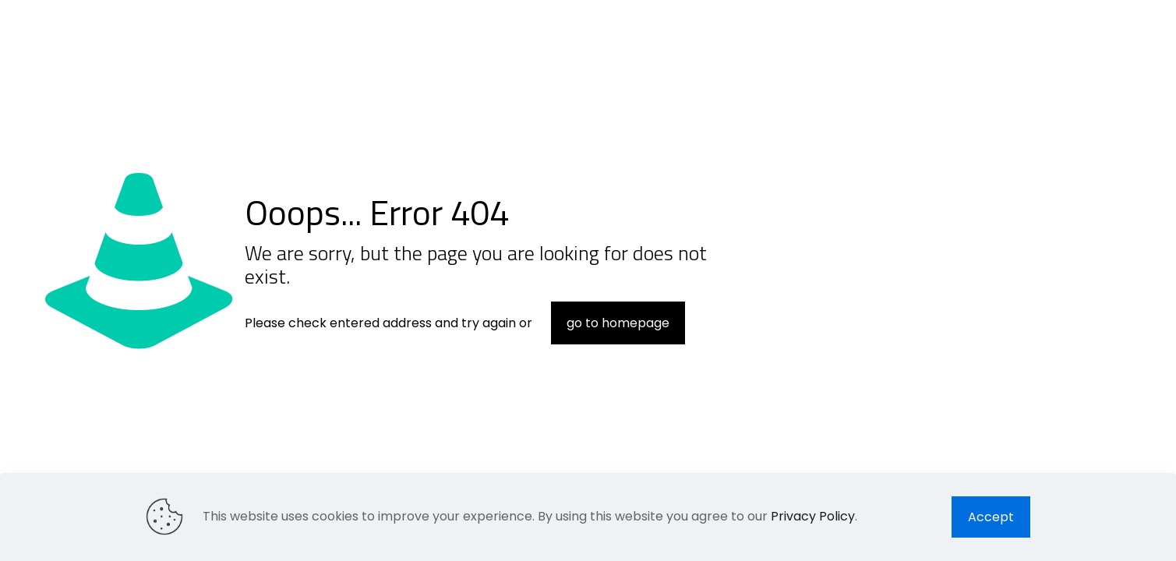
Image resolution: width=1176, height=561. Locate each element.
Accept (991, 517)
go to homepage (618, 323)
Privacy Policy (813, 516)
